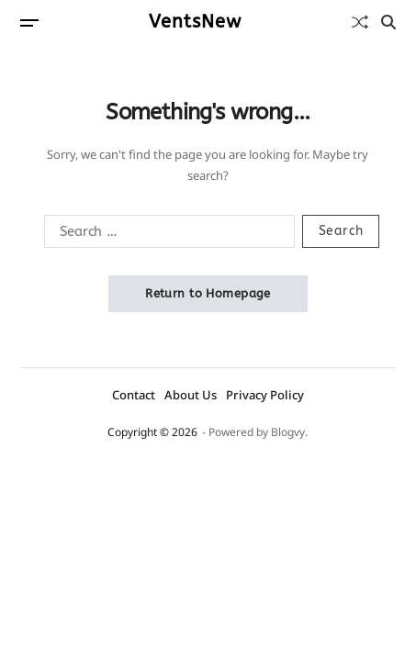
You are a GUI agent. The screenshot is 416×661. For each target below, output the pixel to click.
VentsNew (195, 22)
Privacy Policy (265, 395)
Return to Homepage (208, 293)
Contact (133, 395)
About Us (190, 395)
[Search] (388, 22)
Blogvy (288, 432)
